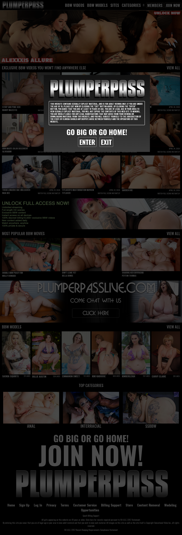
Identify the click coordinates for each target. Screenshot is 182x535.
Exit (106, 142)
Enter (87, 142)
